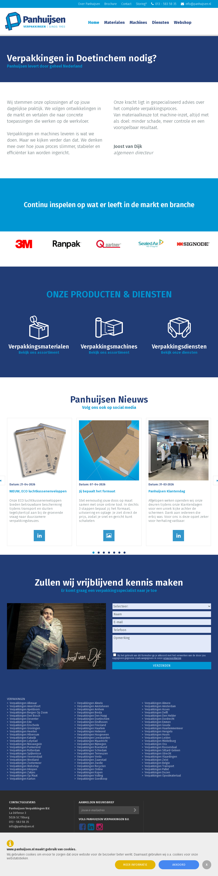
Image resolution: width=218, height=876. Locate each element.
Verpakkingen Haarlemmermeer (164, 728)
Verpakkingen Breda (89, 712)
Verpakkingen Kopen (90, 772)
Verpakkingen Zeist (156, 759)
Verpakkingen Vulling (90, 775)
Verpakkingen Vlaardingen (161, 756)
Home (93, 22)
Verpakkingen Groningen (25, 728)
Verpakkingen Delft (156, 712)
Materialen (114, 22)
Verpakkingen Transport (159, 766)
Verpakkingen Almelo (90, 703)
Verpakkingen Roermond (92, 747)
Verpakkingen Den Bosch (25, 715)
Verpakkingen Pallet (157, 769)
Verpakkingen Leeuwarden (93, 737)
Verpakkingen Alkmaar (23, 703)
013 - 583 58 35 (163, 4)
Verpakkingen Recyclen (91, 766)
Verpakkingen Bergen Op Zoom (29, 712)
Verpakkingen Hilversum (24, 734)
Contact (126, 4)
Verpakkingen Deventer (24, 718)
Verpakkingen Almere (158, 703)
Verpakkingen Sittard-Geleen (162, 750)
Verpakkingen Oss (156, 744)
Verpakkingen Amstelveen (93, 706)
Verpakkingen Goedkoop (92, 778)
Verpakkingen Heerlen (23, 731)
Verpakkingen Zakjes (22, 772)
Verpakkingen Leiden (158, 737)
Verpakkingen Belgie (157, 763)
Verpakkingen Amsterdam (160, 706)
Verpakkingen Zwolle (90, 763)
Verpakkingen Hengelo (159, 731)
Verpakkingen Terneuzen (92, 753)
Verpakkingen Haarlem (91, 728)
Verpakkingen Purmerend (25, 747)
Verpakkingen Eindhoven (92, 722)
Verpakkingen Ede (21, 722)
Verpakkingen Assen (157, 709)
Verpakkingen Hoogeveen (93, 734)
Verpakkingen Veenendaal (26, 756)
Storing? (141, 4)
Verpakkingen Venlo (89, 756)
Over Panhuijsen (89, 4)
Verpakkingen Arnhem (90, 709)
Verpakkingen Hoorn (157, 734)
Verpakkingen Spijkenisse (25, 753)
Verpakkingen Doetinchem (93, 718)
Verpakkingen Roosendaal (161, 747)
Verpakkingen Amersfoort (25, 706)
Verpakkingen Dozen (157, 772)
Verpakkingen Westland (24, 759)
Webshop (182, 22)
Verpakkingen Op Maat (24, 775)
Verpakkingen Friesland (91, 725)
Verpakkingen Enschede (24, 725)
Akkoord (178, 864)
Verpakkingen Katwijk (23, 737)
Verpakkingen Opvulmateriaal (163, 775)
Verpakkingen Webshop (24, 766)
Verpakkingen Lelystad (24, 740)
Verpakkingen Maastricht (92, 740)
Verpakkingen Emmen (158, 722)
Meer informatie (135, 864)
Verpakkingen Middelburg (160, 740)
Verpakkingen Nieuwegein (26, 744)
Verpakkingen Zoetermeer (25, 763)
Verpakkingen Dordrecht (159, 718)
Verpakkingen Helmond (91, 731)
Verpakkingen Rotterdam (25, 750)
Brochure (110, 4)
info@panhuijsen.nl (196, 4)
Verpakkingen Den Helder (160, 715)
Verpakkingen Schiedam (92, 750)
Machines (138, 22)
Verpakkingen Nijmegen (91, 744)
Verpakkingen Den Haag (92, 715)
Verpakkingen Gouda (157, 725)
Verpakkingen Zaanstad (91, 759)
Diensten (160, 22)
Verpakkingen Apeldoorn (25, 709)
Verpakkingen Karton (22, 778)
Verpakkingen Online (90, 769)
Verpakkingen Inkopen (23, 769)
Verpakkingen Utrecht (158, 753)
